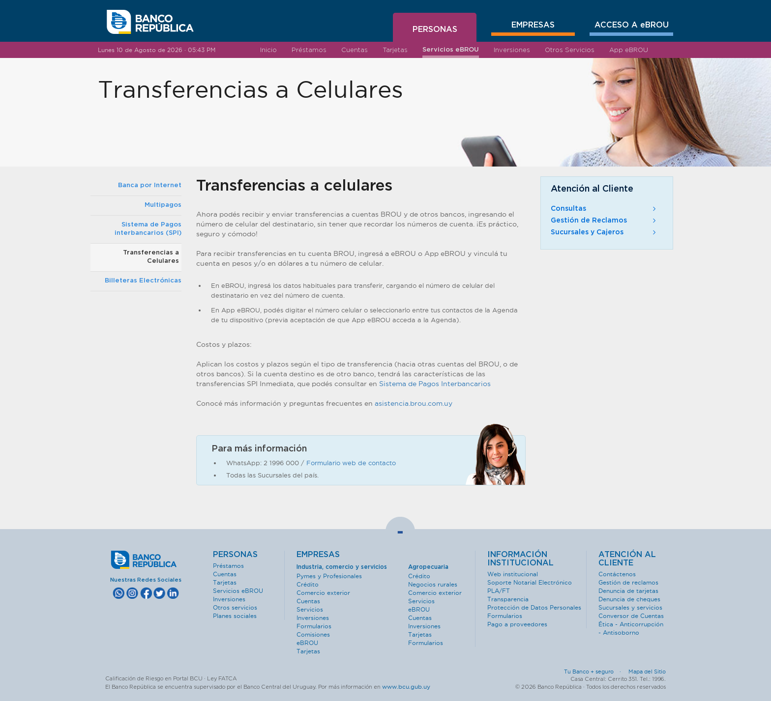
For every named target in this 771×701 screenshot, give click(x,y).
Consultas (604, 208)
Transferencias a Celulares (151, 257)
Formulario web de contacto (351, 462)
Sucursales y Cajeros (604, 232)
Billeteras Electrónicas (143, 281)
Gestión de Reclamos (604, 220)
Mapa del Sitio (647, 671)
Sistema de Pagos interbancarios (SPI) (148, 229)
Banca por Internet (149, 185)
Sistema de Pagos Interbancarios (435, 384)
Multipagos (163, 205)
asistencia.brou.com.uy (413, 403)
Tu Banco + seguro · (595, 671)
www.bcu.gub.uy (406, 686)
